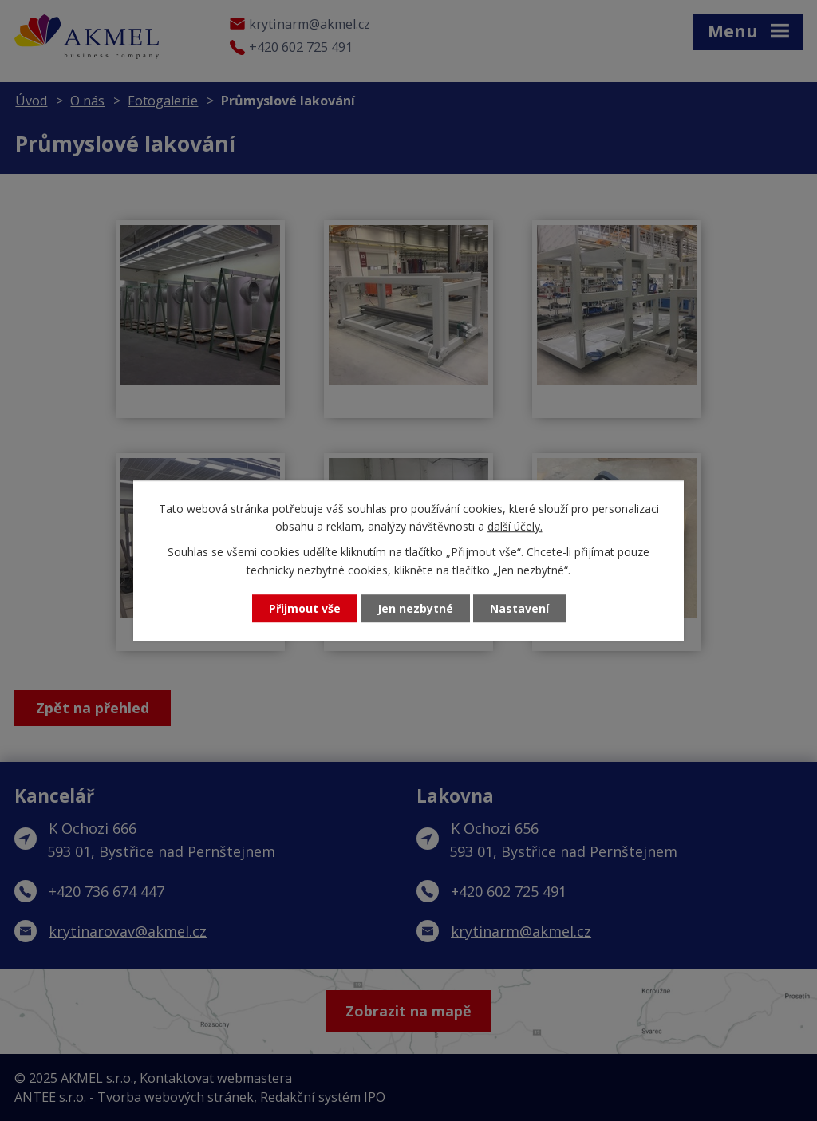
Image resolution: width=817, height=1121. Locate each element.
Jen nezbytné (415, 608)
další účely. (515, 526)
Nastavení (519, 608)
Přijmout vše (305, 608)
